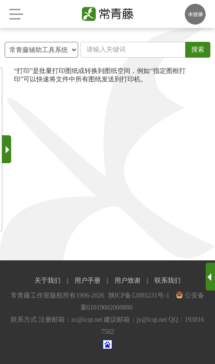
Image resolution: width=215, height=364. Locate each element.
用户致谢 (127, 280)
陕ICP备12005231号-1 (139, 295)
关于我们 (47, 280)
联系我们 (168, 280)
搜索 (197, 49)
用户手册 (87, 280)
